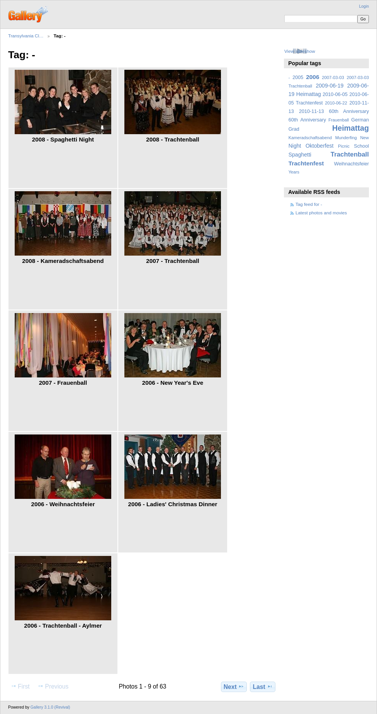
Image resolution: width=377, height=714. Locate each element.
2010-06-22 (336, 103)
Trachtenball (350, 154)
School (361, 146)
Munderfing (346, 137)
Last (263, 686)
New (364, 137)
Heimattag (350, 128)
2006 (312, 77)
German (360, 120)
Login (364, 6)
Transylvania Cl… (26, 35)
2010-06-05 (335, 94)
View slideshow (299, 51)
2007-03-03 (333, 77)
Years (294, 172)
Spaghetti (300, 155)
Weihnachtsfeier (351, 164)
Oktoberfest (320, 146)
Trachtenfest (306, 163)
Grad (294, 129)
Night (295, 146)
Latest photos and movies (321, 212)
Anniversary (313, 120)
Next (234, 686)
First (19, 686)
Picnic (344, 146)
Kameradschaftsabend (310, 137)
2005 (297, 77)
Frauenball (338, 120)
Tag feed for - (308, 204)
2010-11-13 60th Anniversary (334, 111)
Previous (52, 686)
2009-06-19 (330, 86)
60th (293, 120)
